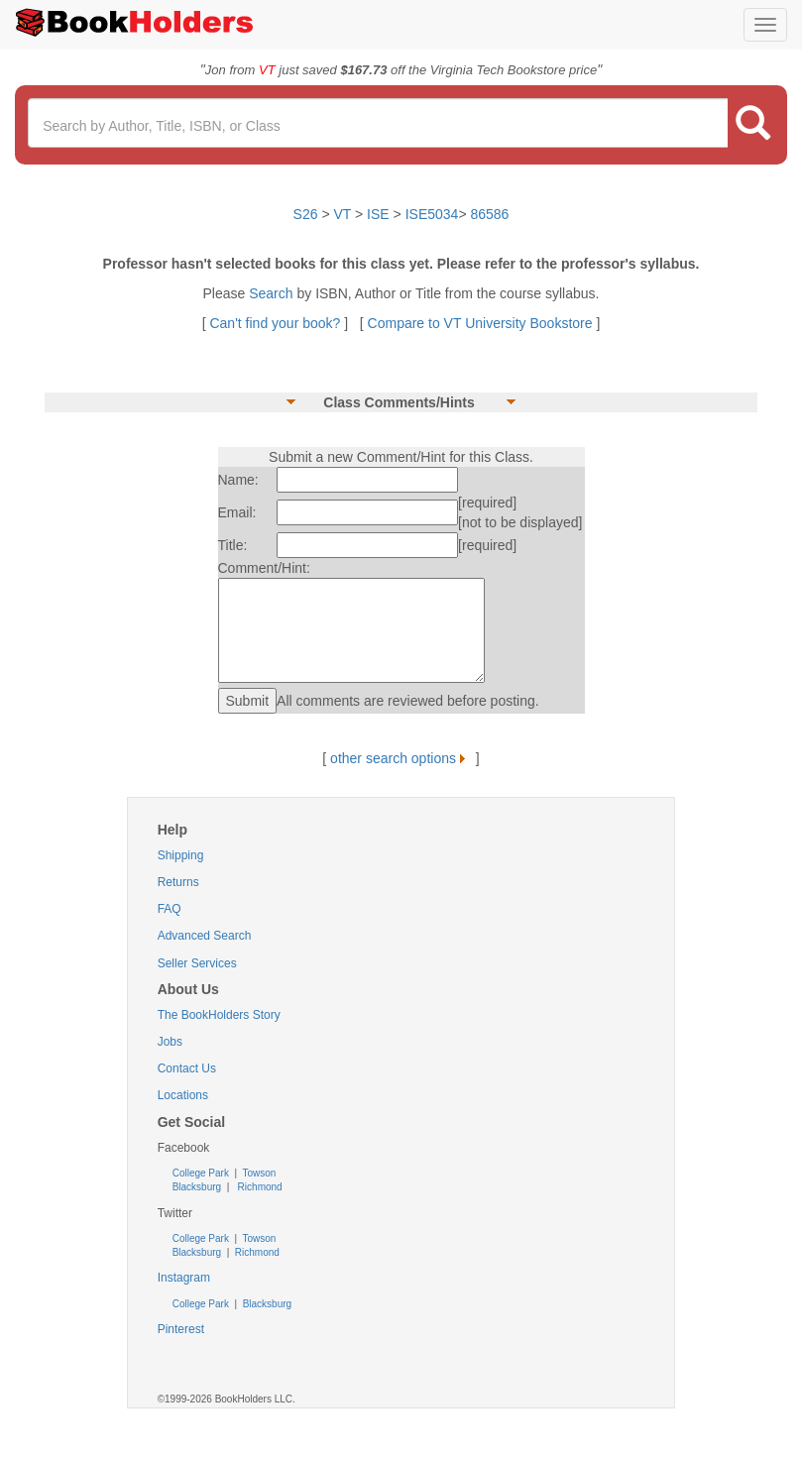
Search (272, 293)
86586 (489, 214)
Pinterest (181, 1329)
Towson (258, 1173)
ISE (378, 214)
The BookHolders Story (219, 1015)
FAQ (169, 909)
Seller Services (197, 963)
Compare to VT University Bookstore (480, 323)
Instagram (184, 1278)
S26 (305, 214)
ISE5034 (432, 214)
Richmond (259, 1186)
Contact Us (187, 1068)
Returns (178, 882)
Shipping (181, 855)
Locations (183, 1095)
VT (345, 214)
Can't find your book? (276, 323)
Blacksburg (196, 1186)
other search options (401, 758)
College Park (202, 1173)
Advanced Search (205, 936)
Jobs (170, 1042)
